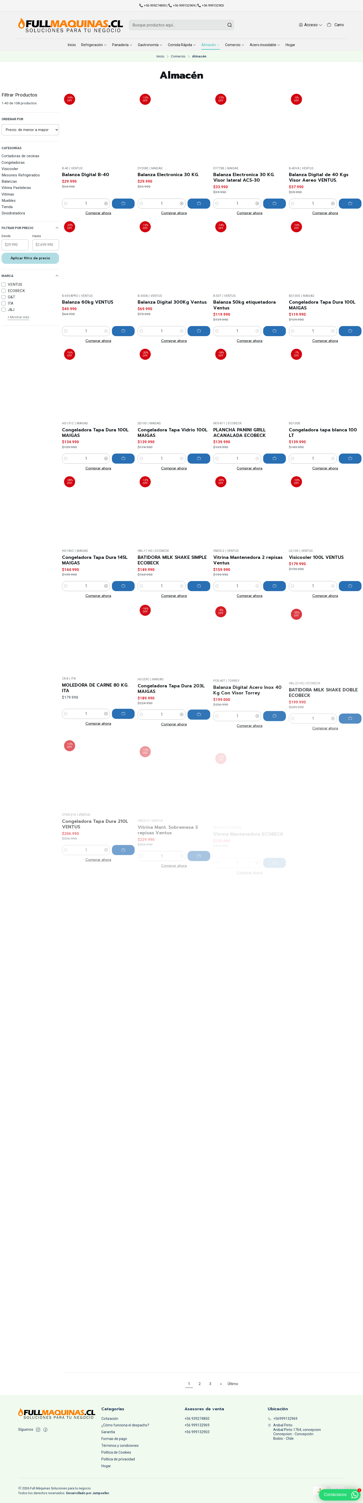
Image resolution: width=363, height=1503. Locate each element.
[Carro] (335, 25)
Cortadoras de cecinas (20, 156)
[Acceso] (310, 25)
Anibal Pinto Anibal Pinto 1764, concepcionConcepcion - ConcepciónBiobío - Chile (294, 1432)
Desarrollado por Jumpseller (87, 1493)
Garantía (108, 1432)
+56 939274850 (197, 1419)
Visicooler (10, 169)
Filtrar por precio (30, 228)
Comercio (178, 56)
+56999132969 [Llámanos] (282, 1419)
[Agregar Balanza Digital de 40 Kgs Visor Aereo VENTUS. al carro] (350, 204)
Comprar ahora (98, 213)
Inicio (160, 56)
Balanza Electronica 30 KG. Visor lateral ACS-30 (244, 177)
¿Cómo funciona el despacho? (125, 1425)
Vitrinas (8, 194)
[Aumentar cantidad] (106, 203)
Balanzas (9, 181)
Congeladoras (13, 162)
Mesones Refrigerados (21, 175)
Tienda (7, 207)
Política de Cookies (116, 1452)
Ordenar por (12, 119)
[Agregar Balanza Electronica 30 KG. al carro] (199, 204)
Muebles (9, 200)
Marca (30, 276)
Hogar (106, 1466)
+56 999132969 (197, 1425)
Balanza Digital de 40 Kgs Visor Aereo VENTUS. (318, 177)
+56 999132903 (197, 1432)
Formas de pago (114, 1439)
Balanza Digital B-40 (85, 175)
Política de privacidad (118, 1459)
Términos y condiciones (120, 1446)
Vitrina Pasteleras (16, 187)
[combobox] (181, 25)
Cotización (109, 1419)
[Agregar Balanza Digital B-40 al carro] (123, 204)
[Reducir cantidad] (65, 203)
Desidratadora (13, 213)
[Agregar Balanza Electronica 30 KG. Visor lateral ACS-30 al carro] (274, 204)
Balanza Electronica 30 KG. (168, 175)
